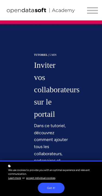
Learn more (14, 177)
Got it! (51, 188)
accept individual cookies (40, 177)
